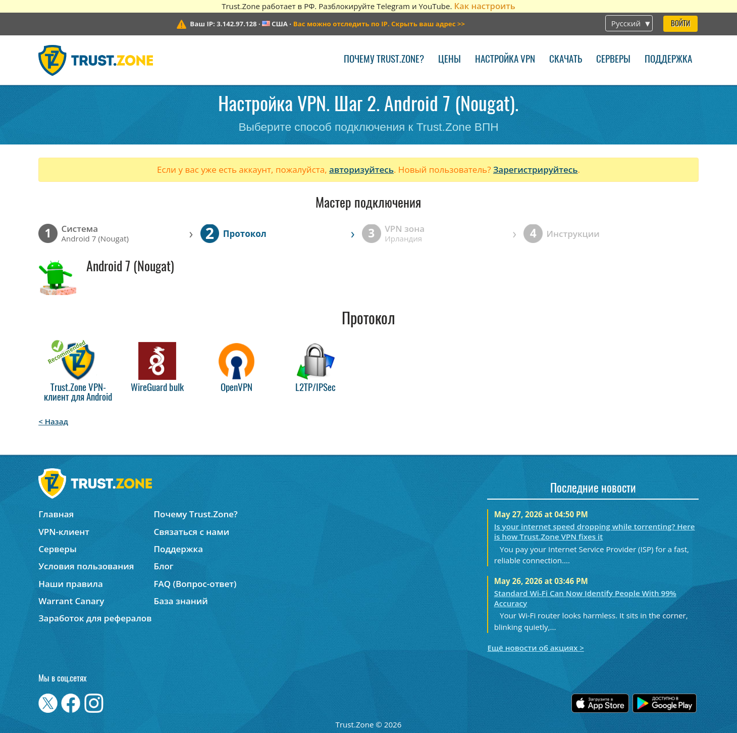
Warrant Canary (71, 601)
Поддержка (668, 60)
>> (379, 23)
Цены (449, 60)
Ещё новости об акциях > (535, 648)
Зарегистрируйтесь (535, 169)
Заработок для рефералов (94, 618)
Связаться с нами (192, 531)
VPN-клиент (63, 531)
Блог (164, 566)
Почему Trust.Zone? (384, 60)
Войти (680, 24)
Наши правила (70, 584)
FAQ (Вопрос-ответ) (195, 584)
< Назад (53, 421)
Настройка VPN (505, 60)
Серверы (613, 60)
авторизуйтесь (361, 169)
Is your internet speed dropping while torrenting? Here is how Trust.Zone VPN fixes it (594, 531)
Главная (56, 514)
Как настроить (484, 6)
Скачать (565, 60)
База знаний (181, 601)
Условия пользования (86, 566)
